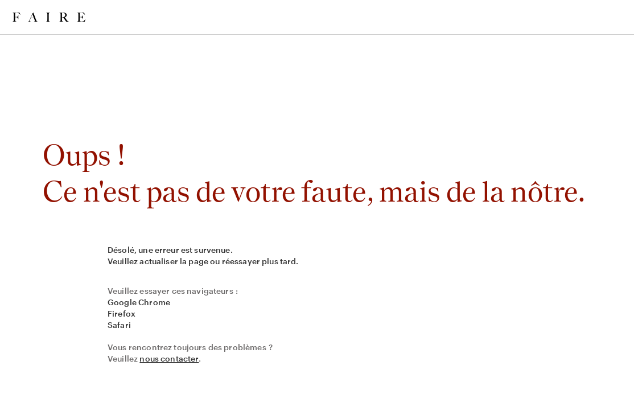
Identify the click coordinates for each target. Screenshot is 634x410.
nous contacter (169, 358)
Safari (119, 325)
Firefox (121, 313)
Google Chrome (139, 302)
